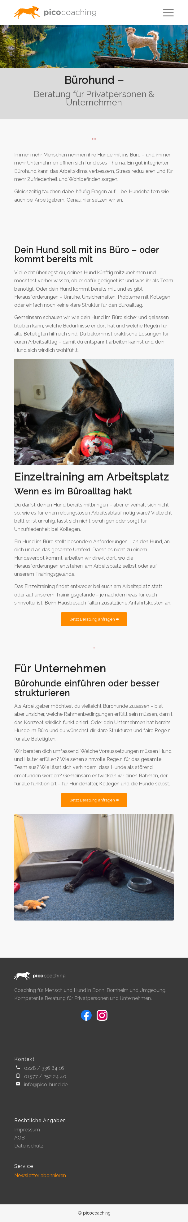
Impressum (27, 1130)
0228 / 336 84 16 (44, 1068)
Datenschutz (29, 1146)
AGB (19, 1138)
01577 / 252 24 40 (45, 1076)
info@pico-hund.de (46, 1084)
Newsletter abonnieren (40, 1175)
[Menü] (165, 12)
